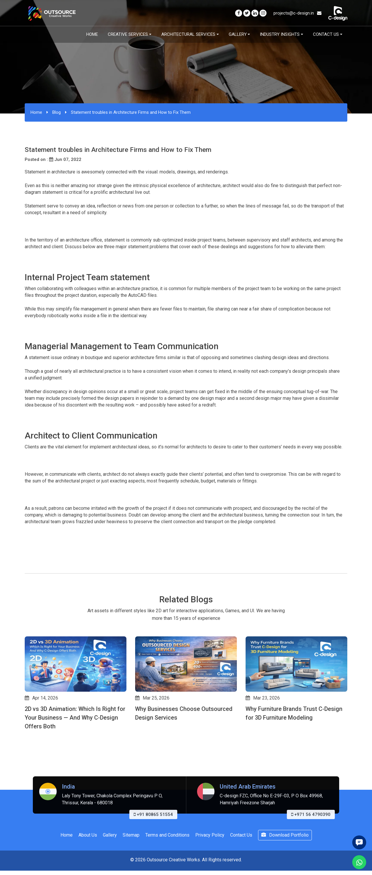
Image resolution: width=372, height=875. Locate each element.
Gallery (238, 34)
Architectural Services (188, 34)
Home (92, 34)
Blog (56, 112)
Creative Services (128, 34)
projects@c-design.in (297, 13)
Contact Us (326, 34)
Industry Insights (280, 34)
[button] (27, 771)
